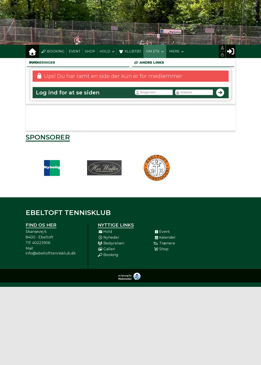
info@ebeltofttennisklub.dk (51, 253)
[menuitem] (32, 51)
